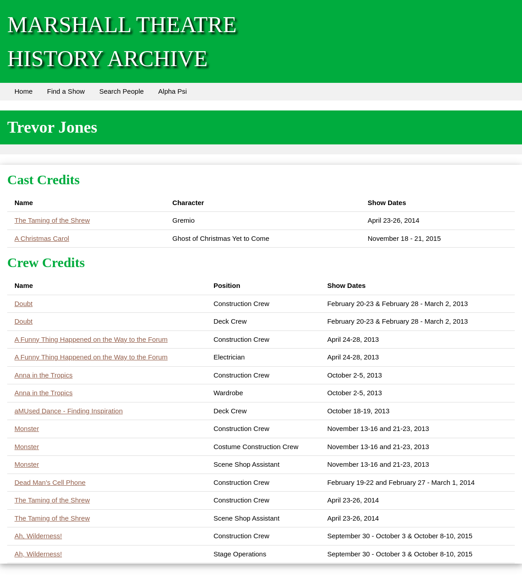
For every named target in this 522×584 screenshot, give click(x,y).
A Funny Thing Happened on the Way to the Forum (91, 339)
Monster (26, 428)
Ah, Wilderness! (38, 536)
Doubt (23, 303)
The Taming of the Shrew (52, 220)
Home (23, 91)
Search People (121, 91)
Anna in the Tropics (43, 375)
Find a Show (66, 91)
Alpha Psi (172, 91)
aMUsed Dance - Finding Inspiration (68, 411)
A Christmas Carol (41, 238)
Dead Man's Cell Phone (49, 482)
